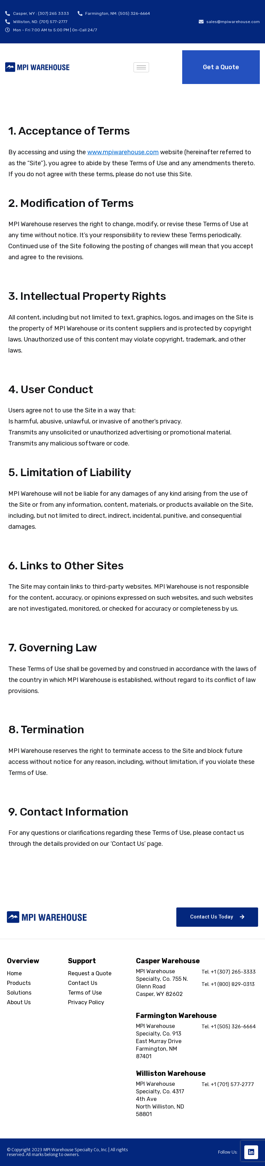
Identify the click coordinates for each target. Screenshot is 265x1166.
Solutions (19, 992)
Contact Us (82, 983)
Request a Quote (89, 973)
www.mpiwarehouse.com (123, 152)
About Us (19, 1002)
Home (14, 973)
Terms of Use (85, 992)
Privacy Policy (86, 1002)
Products (19, 983)
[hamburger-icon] (141, 67)
